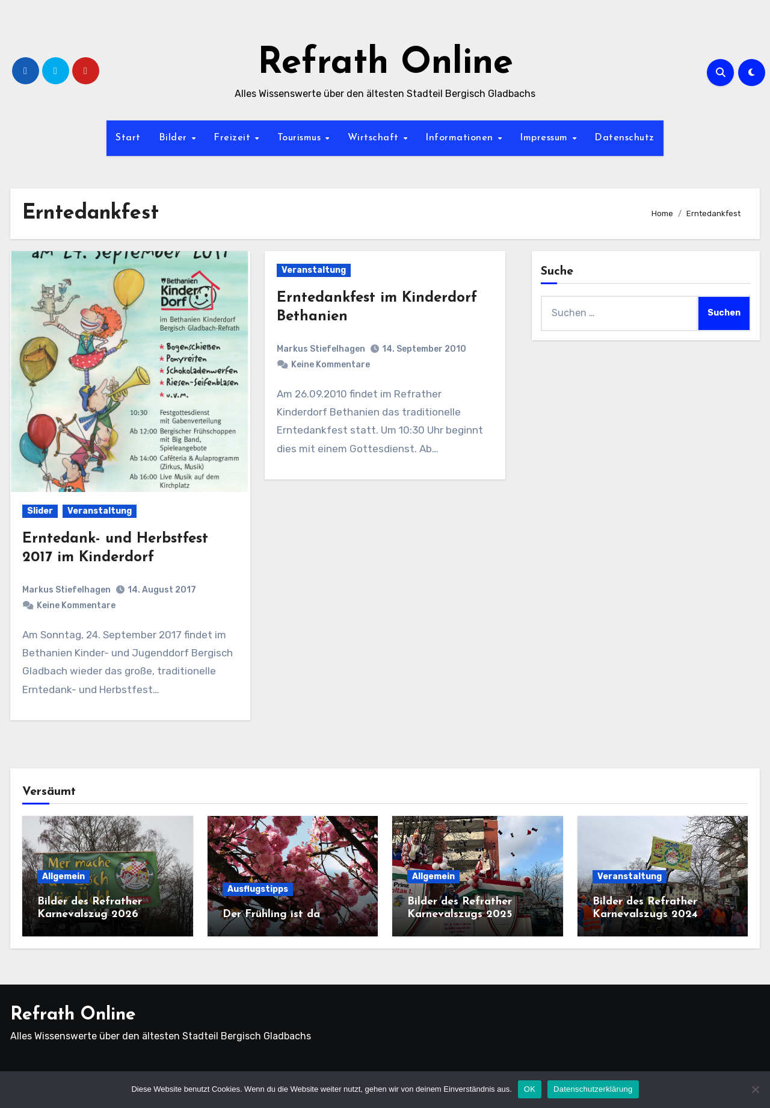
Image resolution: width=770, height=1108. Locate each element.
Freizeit (234, 138)
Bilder (175, 138)
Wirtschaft (375, 138)
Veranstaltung (99, 511)
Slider (40, 511)
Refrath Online (385, 64)
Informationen (460, 138)
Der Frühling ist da (271, 914)
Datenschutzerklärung (592, 1089)
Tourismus (300, 138)
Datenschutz (624, 138)
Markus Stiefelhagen (66, 590)
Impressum (545, 138)
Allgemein (63, 876)
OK (529, 1089)
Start (128, 138)
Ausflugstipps (257, 889)
